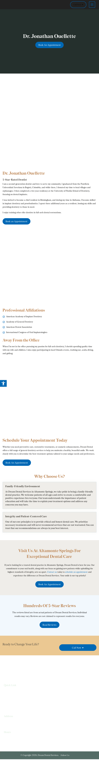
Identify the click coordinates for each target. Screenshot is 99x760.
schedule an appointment (76, 572)
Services (7, 692)
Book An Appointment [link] (49, 585)
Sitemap (7, 707)
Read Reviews (49, 625)
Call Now (78, 4)
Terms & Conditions (13, 702)
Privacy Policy (10, 697)
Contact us (52, 572)
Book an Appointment (17, 221)
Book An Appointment (49, 45)
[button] (3, 383)
